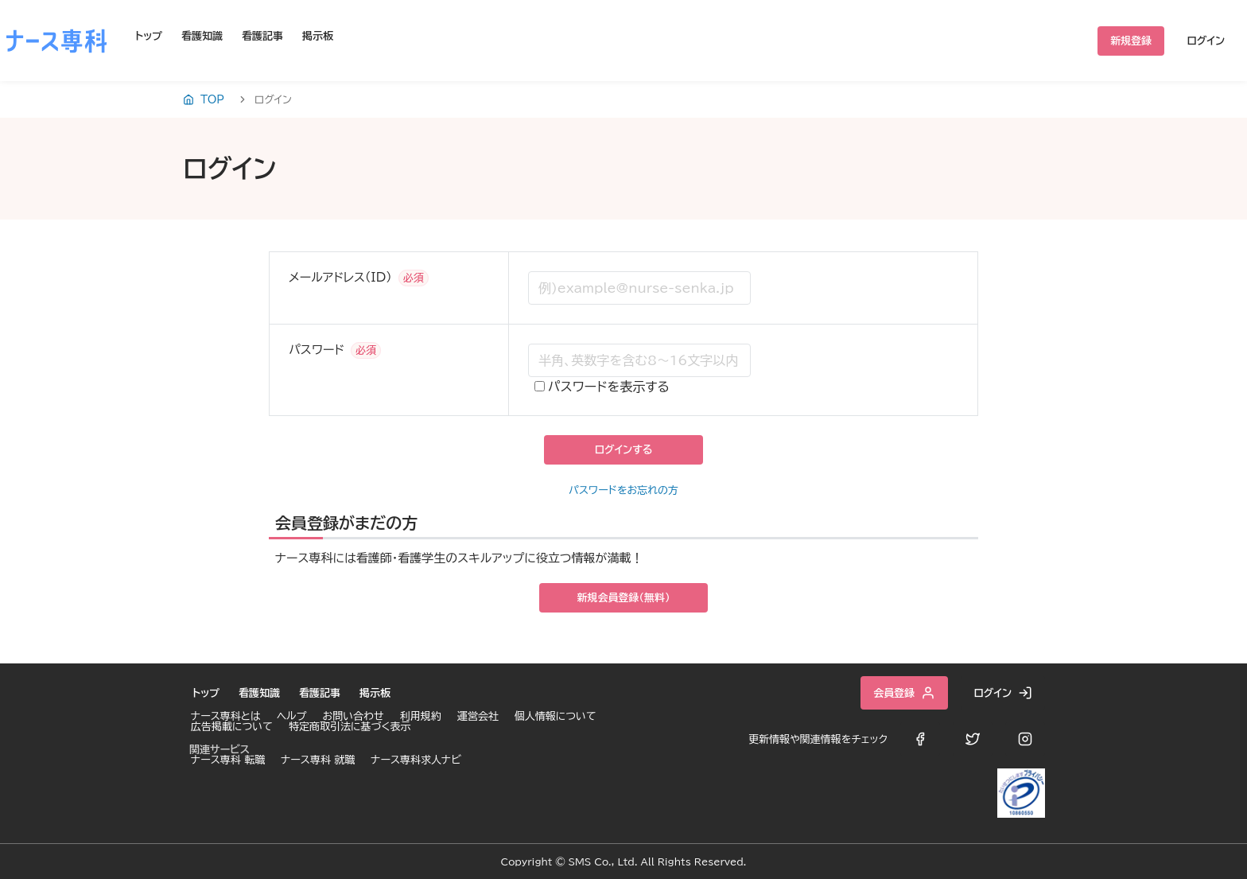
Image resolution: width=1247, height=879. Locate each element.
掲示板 (317, 36)
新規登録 (1131, 41)
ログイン (1206, 41)
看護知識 (202, 36)
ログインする (623, 450)
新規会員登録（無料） (623, 598)
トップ (148, 36)
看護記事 (262, 36)
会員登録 (904, 693)
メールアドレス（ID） (340, 277)
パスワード (316, 350)
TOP (203, 99)
